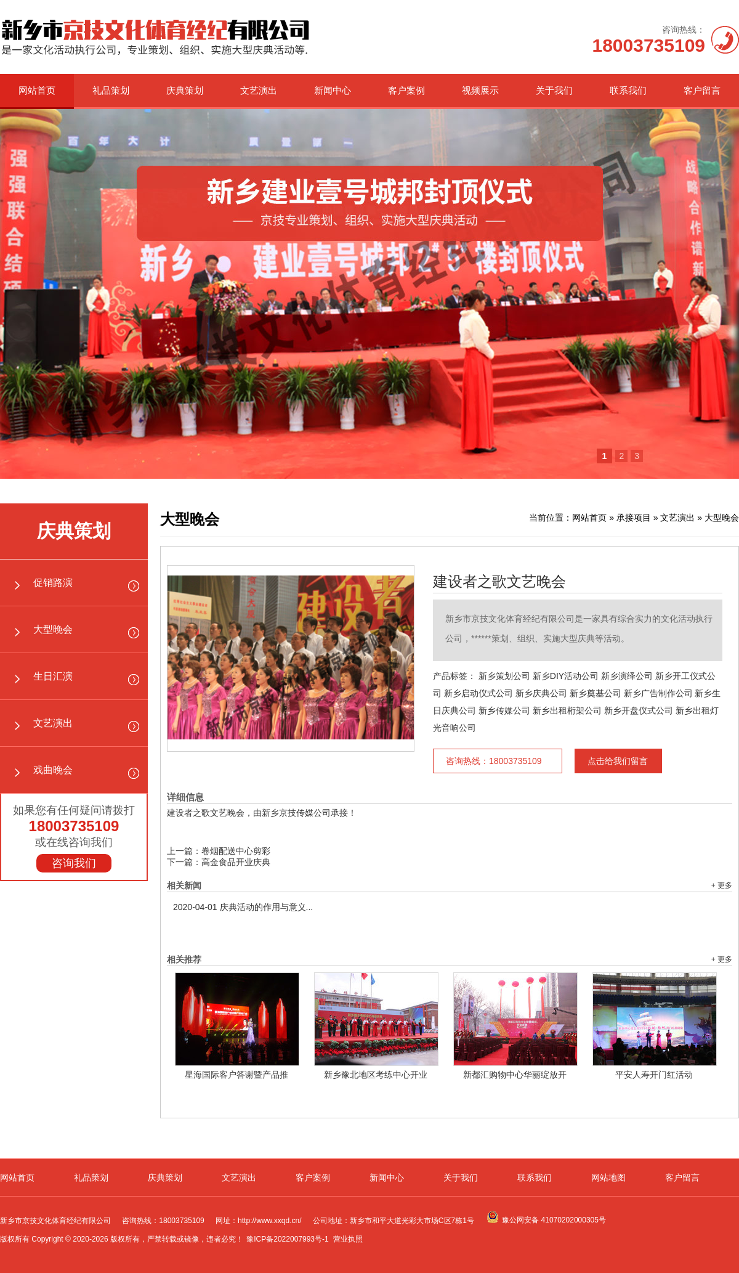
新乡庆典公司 (541, 693)
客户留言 (702, 90)
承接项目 (633, 518)
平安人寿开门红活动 (654, 1075)
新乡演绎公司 (627, 676)
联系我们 (628, 90)
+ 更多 (721, 885)
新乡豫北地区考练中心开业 (375, 1075)
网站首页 (36, 90)
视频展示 (480, 90)
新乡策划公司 (504, 676)
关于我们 (554, 90)
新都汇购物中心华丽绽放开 (515, 1075)
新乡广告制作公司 (658, 693)
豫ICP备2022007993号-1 (287, 1239)
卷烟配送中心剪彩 (235, 851)
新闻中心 (332, 90)
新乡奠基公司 (595, 693)
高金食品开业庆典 (235, 862)
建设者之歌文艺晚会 (499, 582)
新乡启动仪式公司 (478, 693)
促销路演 (53, 582)
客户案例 (406, 90)
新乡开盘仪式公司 (638, 710)
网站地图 (608, 1177)
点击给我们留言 (618, 761)
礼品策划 (110, 90)
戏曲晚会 (53, 770)
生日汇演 (53, 676)
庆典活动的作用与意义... (243, 907)
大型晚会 (53, 629)
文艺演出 (258, 90)
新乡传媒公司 (504, 710)
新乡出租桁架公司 (567, 710)
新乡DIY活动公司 (566, 676)
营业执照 (348, 1239)
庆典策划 (184, 90)
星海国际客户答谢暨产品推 (236, 1075)
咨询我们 (74, 863)
